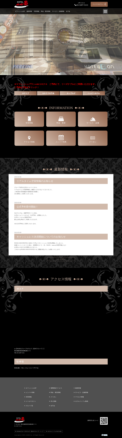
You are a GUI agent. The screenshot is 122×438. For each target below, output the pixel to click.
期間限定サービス (56, 388)
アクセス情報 (79, 397)
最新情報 (29, 11)
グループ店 (29, 405)
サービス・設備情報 (58, 11)
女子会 (68, 11)
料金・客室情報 (45, 11)
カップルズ (71, 93)
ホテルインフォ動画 (81, 401)
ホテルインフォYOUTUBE (55, 431)
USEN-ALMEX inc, (27, 435)
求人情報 (53, 401)
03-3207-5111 (18, 426)
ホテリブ (25, 93)
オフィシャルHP (20, 11)
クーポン (53, 397)
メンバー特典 (30, 392)
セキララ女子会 (48, 93)
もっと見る (61, 259)
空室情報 (36, 11)
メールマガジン (31, 401)
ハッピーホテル (94, 93)
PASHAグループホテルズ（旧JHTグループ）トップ (30, 431)
